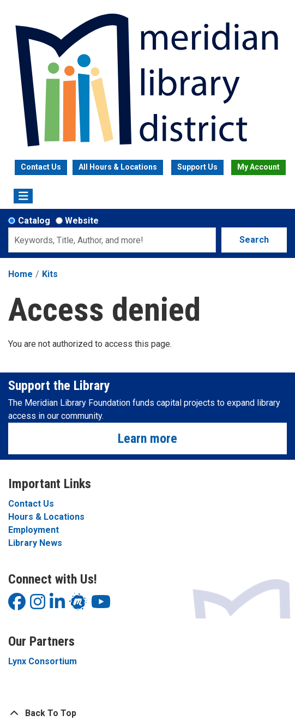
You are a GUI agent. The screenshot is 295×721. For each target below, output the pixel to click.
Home (20, 274)
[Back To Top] (147, 713)
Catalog (34, 220)
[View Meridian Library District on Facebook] (17, 605)
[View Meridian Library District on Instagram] (37, 605)
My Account (258, 167)
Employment (33, 530)
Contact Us (41, 167)
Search (254, 240)
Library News (35, 543)
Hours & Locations (46, 517)
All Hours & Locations (118, 167)
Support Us (197, 167)
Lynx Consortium (42, 661)
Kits (50, 274)
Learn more (147, 438)
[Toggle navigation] (23, 196)
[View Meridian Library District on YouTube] (101, 605)
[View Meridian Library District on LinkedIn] (57, 605)
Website (82, 220)
